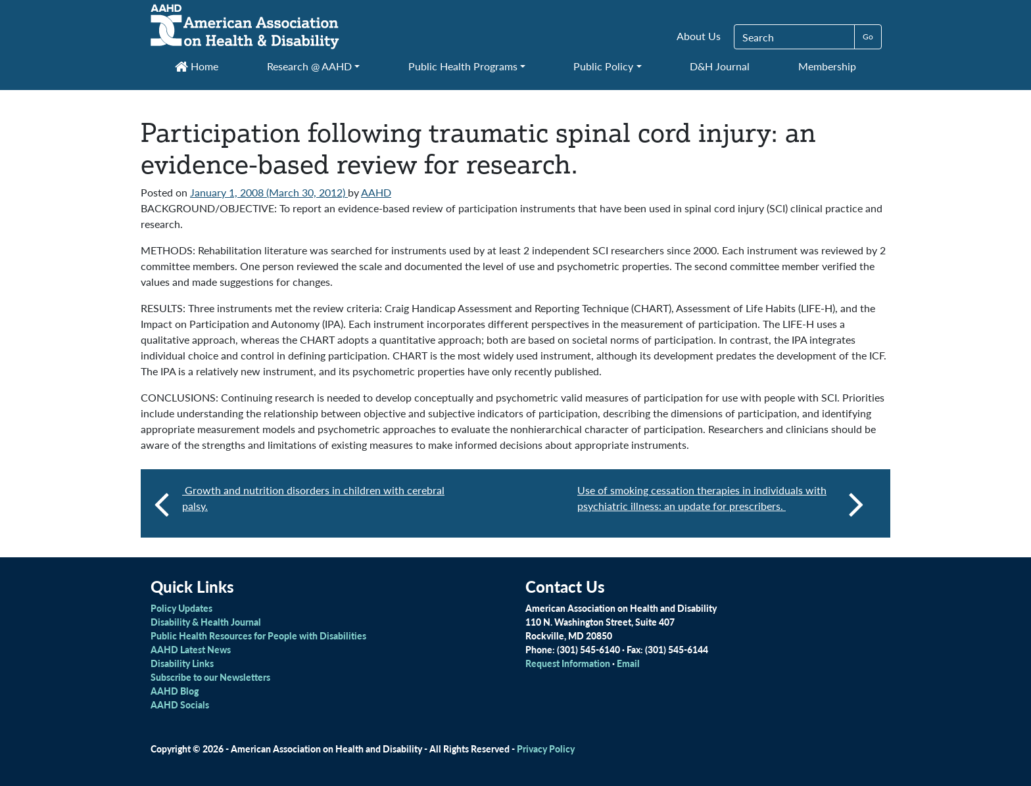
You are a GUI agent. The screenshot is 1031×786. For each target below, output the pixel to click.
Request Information (567, 663)
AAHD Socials (180, 704)
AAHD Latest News (191, 649)
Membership (827, 66)
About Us (699, 35)
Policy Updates (181, 607)
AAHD (376, 192)
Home (196, 66)
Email (628, 663)
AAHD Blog (175, 690)
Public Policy (603, 66)
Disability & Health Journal (206, 621)
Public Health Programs (462, 66)
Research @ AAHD (309, 66)
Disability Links (182, 663)
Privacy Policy (546, 748)
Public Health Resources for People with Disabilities (258, 635)
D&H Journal (720, 66)
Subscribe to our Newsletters (210, 676)
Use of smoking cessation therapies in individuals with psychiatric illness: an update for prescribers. (720, 503)
